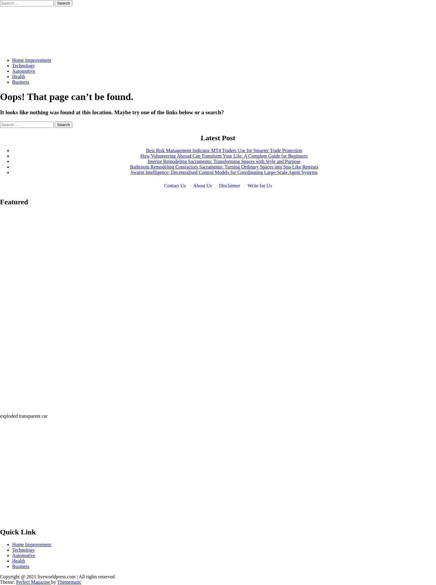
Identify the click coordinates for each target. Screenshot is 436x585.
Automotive (23, 71)
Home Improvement (31, 60)
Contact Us (175, 185)
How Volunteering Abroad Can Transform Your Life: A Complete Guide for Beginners (224, 156)
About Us (202, 185)
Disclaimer (229, 185)
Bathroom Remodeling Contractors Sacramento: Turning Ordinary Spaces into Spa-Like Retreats (224, 166)
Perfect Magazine (33, 582)
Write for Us (260, 185)
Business (20, 82)
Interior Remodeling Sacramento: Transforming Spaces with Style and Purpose (224, 161)
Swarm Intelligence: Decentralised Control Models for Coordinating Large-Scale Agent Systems (224, 172)
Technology (23, 65)
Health (18, 76)
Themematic (69, 582)
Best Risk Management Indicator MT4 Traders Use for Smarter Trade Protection (224, 150)
